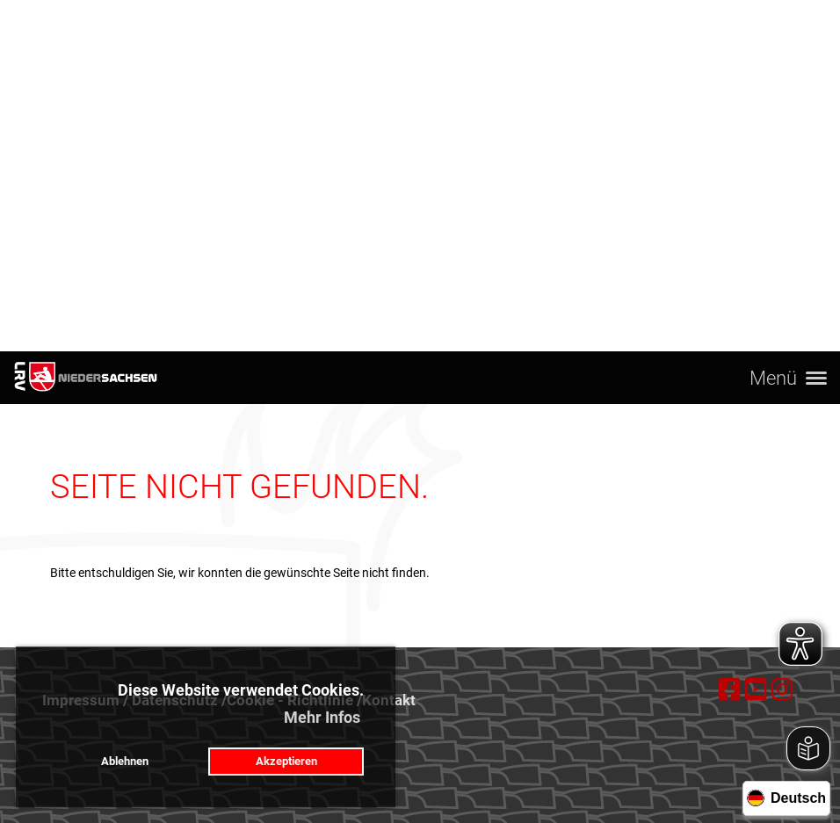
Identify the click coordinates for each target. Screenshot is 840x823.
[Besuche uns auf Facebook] (730, 689)
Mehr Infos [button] (322, 717)
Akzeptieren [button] (286, 761)
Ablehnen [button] (124, 761)
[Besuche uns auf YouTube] (756, 689)
